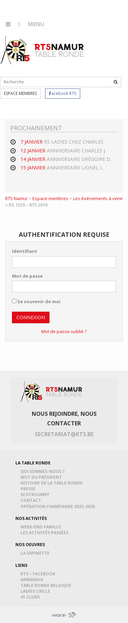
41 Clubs (31, 597)
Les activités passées (45, 533)
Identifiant (24, 251)
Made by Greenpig (64, 615)
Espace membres (20, 93)
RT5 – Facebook (38, 574)
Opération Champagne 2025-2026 (58, 506)
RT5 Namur (42, 49)
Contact (31, 500)
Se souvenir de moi (36, 301)
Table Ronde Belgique (46, 585)
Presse (29, 489)
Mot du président (42, 477)
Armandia (32, 580)
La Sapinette (36, 553)
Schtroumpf (36, 494)
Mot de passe (27, 276)
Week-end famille (41, 527)
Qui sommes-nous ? (43, 471)
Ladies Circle (36, 591)
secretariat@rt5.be (64, 434)
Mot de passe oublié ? (64, 331)
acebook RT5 (62, 93)
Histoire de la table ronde (52, 483)
